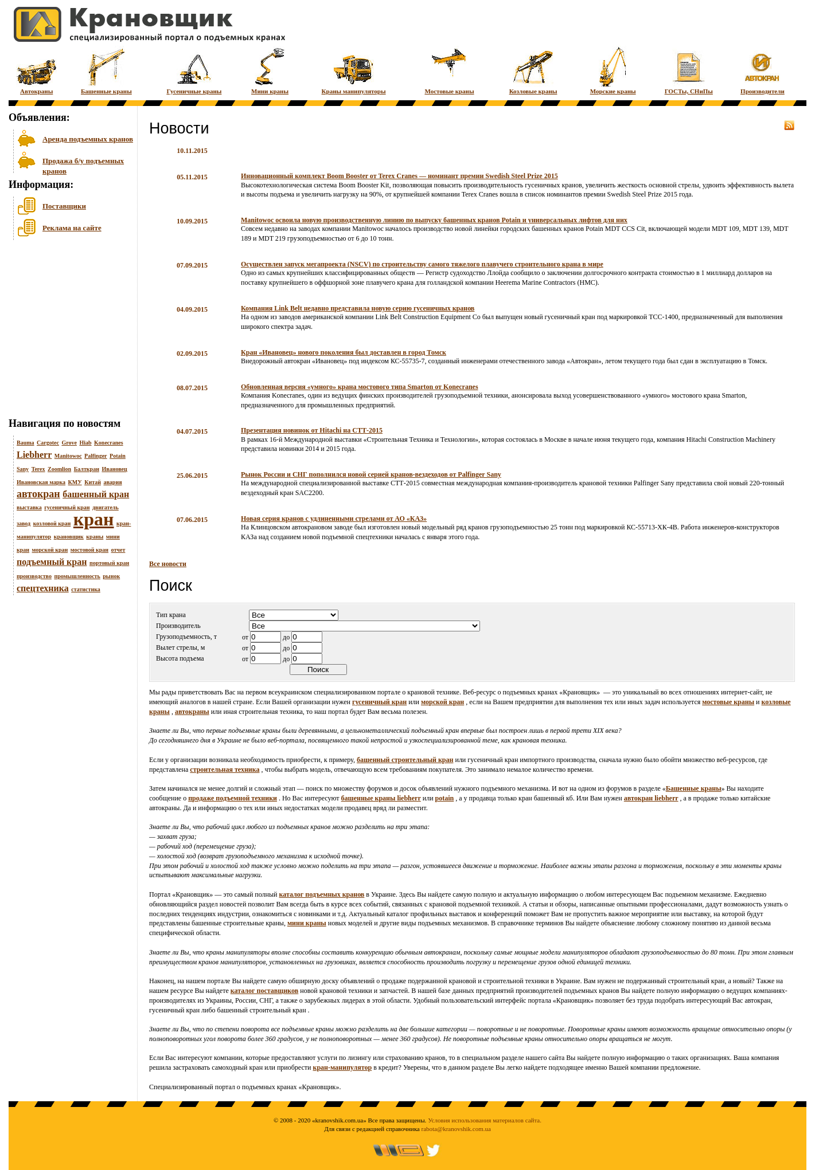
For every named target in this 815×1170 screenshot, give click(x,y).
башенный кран (96, 494)
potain (444, 798)
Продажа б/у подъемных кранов (83, 164)
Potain (118, 456)
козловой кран (52, 523)
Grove (68, 442)
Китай (92, 482)
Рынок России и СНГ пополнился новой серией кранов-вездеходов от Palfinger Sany (371, 474)
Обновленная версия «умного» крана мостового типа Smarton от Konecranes (359, 387)
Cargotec (48, 442)
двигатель (105, 507)
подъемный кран (52, 562)
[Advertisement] (66, 332)
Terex (38, 469)
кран (93, 519)
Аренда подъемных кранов (87, 139)
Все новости (167, 564)
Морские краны (613, 70)
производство (34, 576)
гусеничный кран (66, 507)
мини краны (306, 923)
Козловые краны (533, 70)
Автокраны (36, 70)
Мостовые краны (449, 70)
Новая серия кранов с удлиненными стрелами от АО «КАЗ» (334, 519)
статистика (85, 589)
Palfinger (95, 456)
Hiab (85, 442)
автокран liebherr (651, 798)
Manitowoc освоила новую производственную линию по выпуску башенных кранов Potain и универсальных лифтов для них (434, 220)
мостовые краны (728, 702)
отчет (118, 550)
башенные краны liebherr (381, 798)
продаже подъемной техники (232, 798)
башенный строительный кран (405, 760)
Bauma (25, 442)
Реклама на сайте (72, 227)
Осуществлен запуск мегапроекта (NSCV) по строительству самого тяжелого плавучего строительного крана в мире (422, 264)
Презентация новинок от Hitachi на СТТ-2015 (312, 430)
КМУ (75, 482)
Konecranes (108, 442)
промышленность (77, 576)
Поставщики (64, 206)
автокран (38, 494)
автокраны (192, 712)
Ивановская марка (41, 482)
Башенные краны (106, 70)
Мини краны (269, 70)
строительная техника (224, 769)
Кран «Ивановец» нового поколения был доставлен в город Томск (343, 352)
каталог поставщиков (265, 991)
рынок (111, 576)
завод (23, 523)
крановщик (69, 536)
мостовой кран (89, 550)
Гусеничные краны (193, 70)
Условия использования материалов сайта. (484, 1120)
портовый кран (109, 563)
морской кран (50, 550)
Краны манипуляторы (354, 70)
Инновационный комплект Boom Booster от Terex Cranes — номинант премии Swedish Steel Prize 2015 (399, 176)
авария (112, 482)
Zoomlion (59, 469)
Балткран (86, 469)
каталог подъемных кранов (322, 894)
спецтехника (43, 588)
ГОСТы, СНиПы (689, 70)
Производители (762, 70)
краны (94, 536)
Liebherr (34, 455)
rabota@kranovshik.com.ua (456, 1128)
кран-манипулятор (342, 1067)
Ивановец (114, 469)
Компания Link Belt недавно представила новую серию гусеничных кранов (357, 308)
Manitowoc (68, 456)
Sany (23, 469)
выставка (29, 507)
